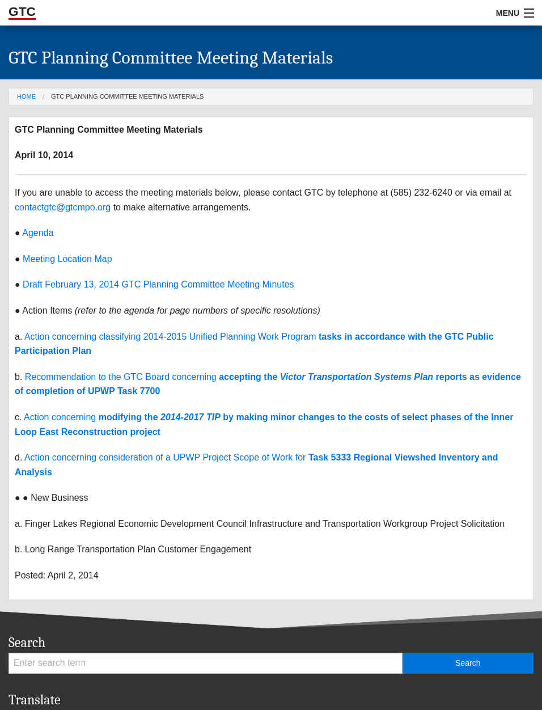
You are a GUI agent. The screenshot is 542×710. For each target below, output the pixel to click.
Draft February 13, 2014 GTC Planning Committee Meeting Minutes (158, 284)
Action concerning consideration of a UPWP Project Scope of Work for (166, 457)
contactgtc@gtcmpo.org (63, 207)
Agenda (37, 233)
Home (26, 96)
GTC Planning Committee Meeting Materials (127, 96)
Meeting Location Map (67, 259)
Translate (35, 700)
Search (27, 642)
